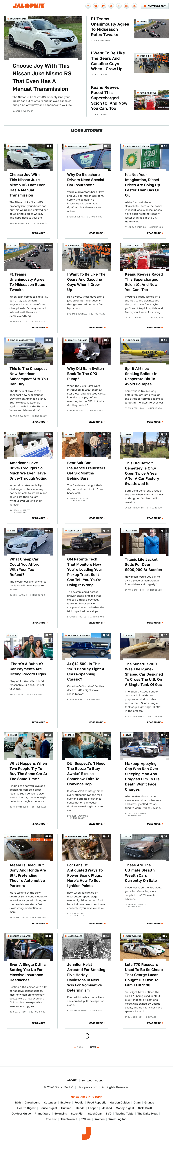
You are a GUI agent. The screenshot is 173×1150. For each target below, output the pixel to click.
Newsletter (155, 6)
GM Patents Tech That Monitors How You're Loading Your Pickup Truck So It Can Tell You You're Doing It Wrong (84, 572)
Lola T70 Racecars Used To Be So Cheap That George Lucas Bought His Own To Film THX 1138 (144, 974)
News (13, 434)
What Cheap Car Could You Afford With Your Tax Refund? (24, 567)
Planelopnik (132, 340)
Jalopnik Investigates (137, 146)
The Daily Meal (147, 1113)
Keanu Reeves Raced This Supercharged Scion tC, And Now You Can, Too (109, 98)
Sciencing (60, 1113)
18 (107, 434)
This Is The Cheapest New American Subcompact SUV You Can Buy (29, 376)
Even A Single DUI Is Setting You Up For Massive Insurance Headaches (28, 972)
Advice (13, 735)
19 (165, 530)
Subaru (129, 635)
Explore (65, 1102)
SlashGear (95, 1113)
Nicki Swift (145, 1108)
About (72, 1080)
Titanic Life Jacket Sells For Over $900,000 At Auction (143, 564)
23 (107, 530)
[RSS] (134, 6)
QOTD (12, 531)
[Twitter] (111, 6)
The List (51, 1119)
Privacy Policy (93, 1080)
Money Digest (125, 1108)
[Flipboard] (103, 6)
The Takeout (69, 1119)
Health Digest (26, 1108)
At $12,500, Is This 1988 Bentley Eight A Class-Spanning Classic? (85, 671)
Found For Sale (18, 19)
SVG (109, 1113)
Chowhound (32, 1102)
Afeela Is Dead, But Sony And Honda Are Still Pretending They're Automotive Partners (28, 875)
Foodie (78, 1102)
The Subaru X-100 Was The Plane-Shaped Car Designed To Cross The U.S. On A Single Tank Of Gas (144, 674)
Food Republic (96, 1102)
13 (50, 340)
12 (165, 434)
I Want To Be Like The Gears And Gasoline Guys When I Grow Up (108, 61)
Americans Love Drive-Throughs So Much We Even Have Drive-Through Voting (28, 471)
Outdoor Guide (21, 1113)
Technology (74, 531)
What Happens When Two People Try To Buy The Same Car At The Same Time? (28, 771)
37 (50, 635)
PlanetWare (42, 1113)
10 (165, 146)
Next (93, 1047)
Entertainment (133, 936)
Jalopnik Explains (77, 146)
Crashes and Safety (20, 936)
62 (50, 530)
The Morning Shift (20, 836)
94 (107, 635)
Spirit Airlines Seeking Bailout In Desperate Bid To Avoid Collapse (141, 376)
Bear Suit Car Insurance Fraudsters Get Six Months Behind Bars (86, 471)
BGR (18, 1102)
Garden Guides (120, 1102)
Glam (137, 1102)
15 (165, 340)
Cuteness (50, 1102)
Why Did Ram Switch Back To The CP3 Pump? (85, 373)
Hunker (66, 1108)
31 (165, 836)
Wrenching (146, 56)
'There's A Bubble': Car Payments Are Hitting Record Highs (28, 669)
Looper (93, 1108)
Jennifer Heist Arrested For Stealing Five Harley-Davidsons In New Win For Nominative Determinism (86, 977)
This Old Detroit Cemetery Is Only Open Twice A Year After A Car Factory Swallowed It (142, 473)
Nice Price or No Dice (79, 635)
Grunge (149, 1102)
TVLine (86, 1119)
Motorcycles (75, 936)
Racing (143, 22)
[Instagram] (126, 6)
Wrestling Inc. (117, 1119)
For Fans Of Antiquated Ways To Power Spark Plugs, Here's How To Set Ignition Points (85, 875)
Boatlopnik (131, 531)
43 (165, 734)
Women (99, 1119)
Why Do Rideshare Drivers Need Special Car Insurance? (85, 179)
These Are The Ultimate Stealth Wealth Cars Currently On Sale (141, 873)
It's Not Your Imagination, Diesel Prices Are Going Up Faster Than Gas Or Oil (142, 184)
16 (50, 434)
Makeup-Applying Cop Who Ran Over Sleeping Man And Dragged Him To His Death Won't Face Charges (142, 776)
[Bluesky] (96, 6)
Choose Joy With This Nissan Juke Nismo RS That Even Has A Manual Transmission (42, 77)
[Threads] (119, 6)
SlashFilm (77, 1113)
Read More (38, 233)
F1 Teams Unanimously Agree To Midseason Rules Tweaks (110, 26)
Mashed (106, 1108)
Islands (79, 1108)
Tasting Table (124, 1113)
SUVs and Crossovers (21, 340)
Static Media (63, 1087)
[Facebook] (88, 6)
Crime (71, 434)
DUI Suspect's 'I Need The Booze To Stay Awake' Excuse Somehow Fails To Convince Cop (86, 773)
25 (50, 734)
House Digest (48, 1108)
